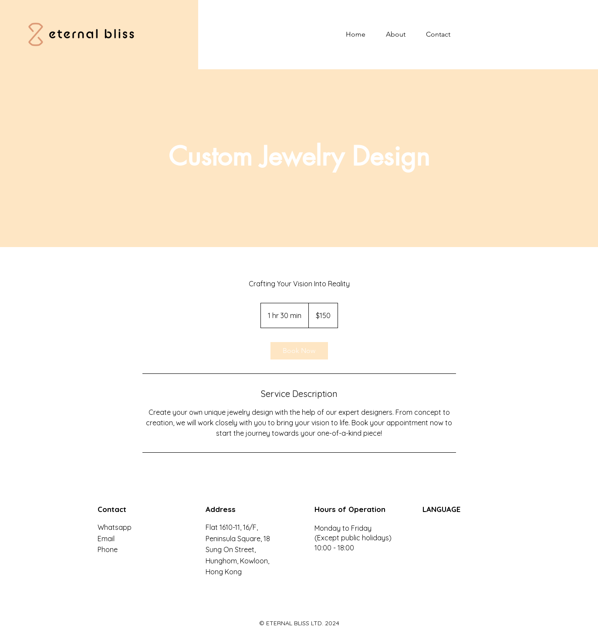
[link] (299, 350)
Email (106, 538)
